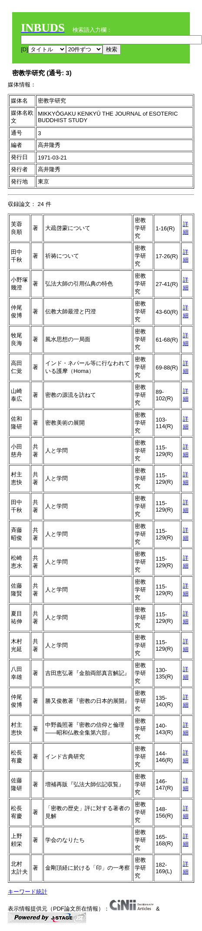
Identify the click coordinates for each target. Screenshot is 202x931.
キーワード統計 (27, 891)
